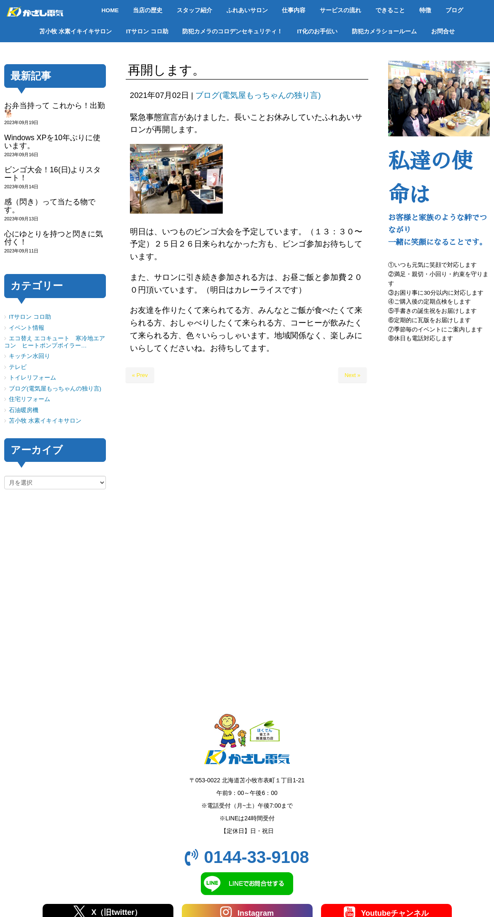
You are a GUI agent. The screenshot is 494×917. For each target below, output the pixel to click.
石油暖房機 (23, 410)
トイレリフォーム (32, 377)
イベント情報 (26, 328)
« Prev (140, 375)
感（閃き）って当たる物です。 (49, 206)
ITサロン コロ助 (30, 317)
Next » (353, 375)
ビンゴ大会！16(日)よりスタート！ (52, 173)
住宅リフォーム (29, 399)
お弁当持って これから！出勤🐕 (54, 109)
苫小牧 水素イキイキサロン (45, 421)
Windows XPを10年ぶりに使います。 (52, 141)
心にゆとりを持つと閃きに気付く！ (53, 238)
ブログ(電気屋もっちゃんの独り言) (258, 95)
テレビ (18, 367)
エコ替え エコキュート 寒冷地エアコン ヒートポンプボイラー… (54, 341)
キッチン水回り (29, 356)
